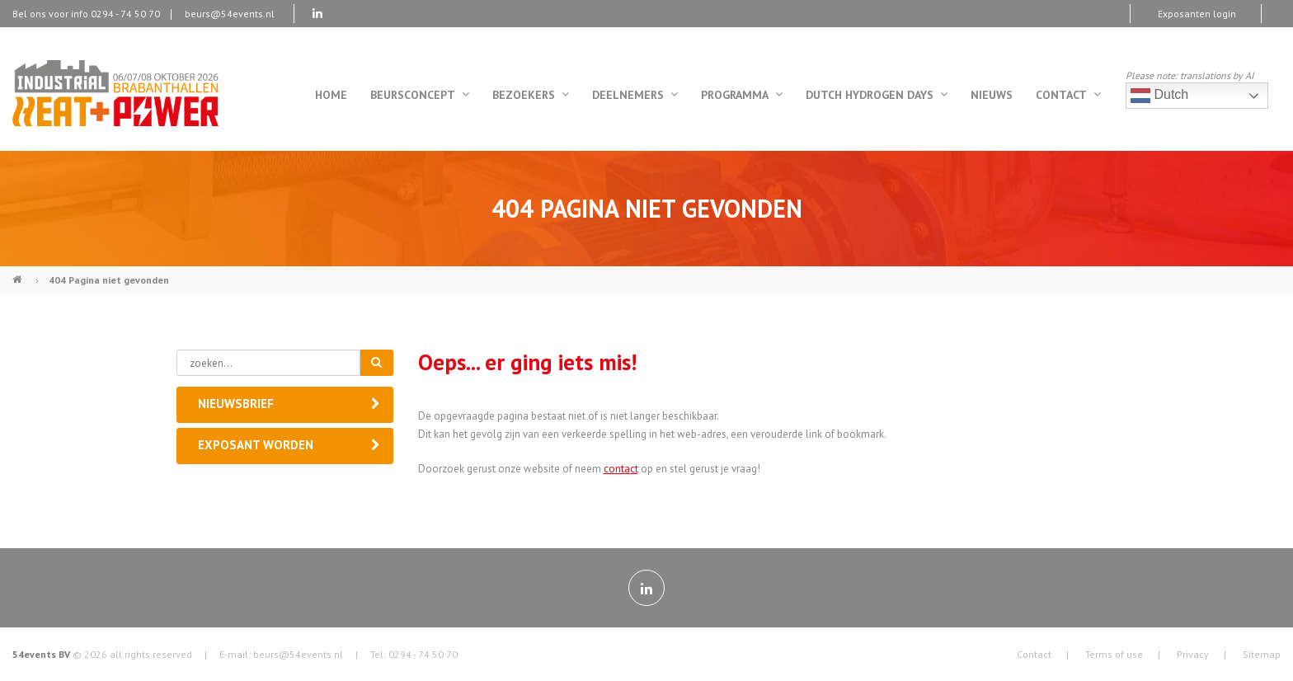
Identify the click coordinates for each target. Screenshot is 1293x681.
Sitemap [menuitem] (1262, 654)
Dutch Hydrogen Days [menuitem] (876, 94)
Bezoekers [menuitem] (530, 94)
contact (621, 469)
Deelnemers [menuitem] (635, 94)
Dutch (1159, 96)
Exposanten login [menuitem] (1197, 13)
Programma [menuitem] (742, 94)
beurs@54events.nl (230, 13)
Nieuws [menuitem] (992, 94)
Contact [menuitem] (1068, 94)
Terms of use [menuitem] (1114, 654)
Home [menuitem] (331, 94)
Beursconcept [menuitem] (419, 94)
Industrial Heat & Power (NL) (19, 272)
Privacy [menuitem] (1193, 654)
